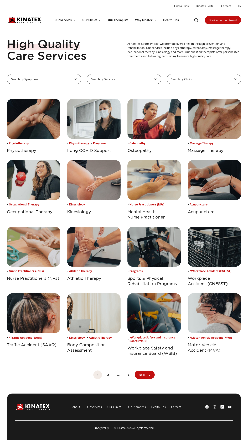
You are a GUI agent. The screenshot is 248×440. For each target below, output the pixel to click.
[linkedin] (222, 407)
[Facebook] (207, 407)
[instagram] (214, 407)
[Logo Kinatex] (24, 20)
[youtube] (230, 407)
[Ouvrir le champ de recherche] (196, 20)
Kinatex (121, 428)
